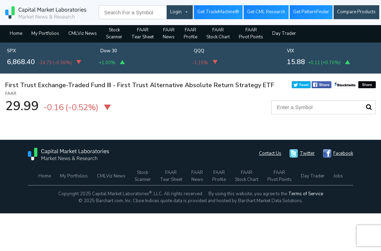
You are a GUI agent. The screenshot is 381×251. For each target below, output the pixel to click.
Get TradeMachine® (218, 12)
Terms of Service (305, 194)
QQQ (199, 51)
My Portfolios (45, 33)
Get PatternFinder (311, 12)
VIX (290, 51)
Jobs (338, 176)
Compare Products (356, 12)
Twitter (307, 153)
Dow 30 (108, 51)
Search (369, 107)
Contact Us (270, 153)
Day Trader (284, 33)
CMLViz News (82, 33)
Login (176, 12)
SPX (11, 51)
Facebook (343, 153)
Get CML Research (266, 12)
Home (16, 33)
